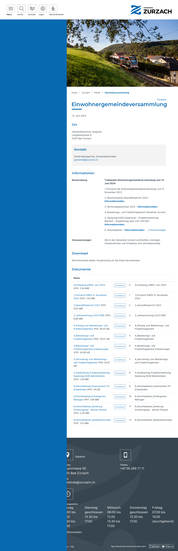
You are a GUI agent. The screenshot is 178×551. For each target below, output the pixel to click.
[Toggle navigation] (11, 10)
